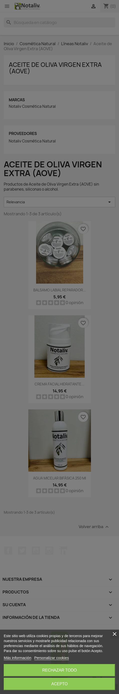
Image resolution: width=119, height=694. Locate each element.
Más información (17, 658)
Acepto (59, 684)
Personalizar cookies (51, 658)
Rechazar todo (59, 670)
